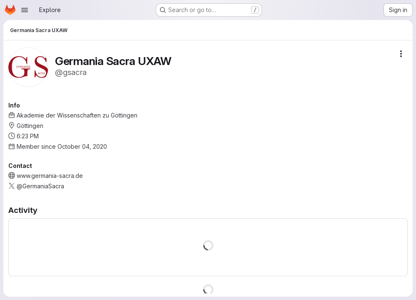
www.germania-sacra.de (50, 175)
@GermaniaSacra (40, 186)
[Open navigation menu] (24, 10)
